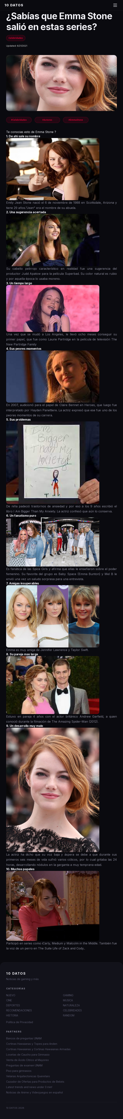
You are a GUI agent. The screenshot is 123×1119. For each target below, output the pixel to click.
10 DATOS (13, 5)
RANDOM (68, 1015)
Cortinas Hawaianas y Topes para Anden (31, 1043)
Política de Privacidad (19, 1022)
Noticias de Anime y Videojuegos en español (34, 1092)
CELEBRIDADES (72, 1010)
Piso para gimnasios (18, 1070)
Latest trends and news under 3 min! (29, 1087)
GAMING (68, 995)
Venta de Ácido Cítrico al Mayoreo (27, 1060)
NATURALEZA (71, 1005)
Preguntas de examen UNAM (24, 1065)
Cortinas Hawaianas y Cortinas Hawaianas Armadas (38, 1049)
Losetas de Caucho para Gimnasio (28, 1054)
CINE (9, 1000)
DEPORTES (13, 1005)
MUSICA (68, 1000)
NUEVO (10, 995)
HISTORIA (12, 1015)
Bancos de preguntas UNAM (24, 1038)
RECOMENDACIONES (19, 1010)
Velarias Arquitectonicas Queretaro (28, 1076)
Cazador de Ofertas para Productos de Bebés (35, 1081)
